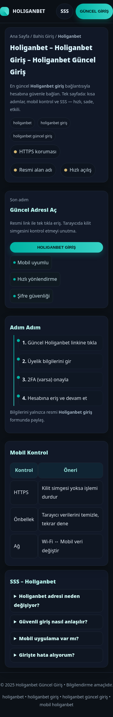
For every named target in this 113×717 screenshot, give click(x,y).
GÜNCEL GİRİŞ (94, 11)
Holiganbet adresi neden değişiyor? (47, 600)
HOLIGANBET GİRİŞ (56, 247)
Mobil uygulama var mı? (49, 638)
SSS (65, 11)
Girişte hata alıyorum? (46, 655)
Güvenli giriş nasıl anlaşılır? (53, 621)
